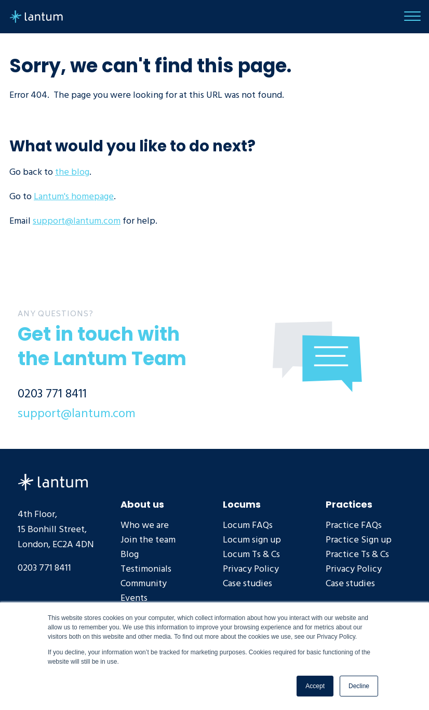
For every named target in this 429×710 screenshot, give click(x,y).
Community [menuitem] (143, 583)
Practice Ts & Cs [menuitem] (357, 554)
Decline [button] (358, 686)
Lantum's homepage (74, 196)
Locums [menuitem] (242, 504)
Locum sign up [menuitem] (252, 539)
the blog (72, 171)
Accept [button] (315, 686)
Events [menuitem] (134, 597)
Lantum (53, 482)
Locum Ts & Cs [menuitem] (251, 554)
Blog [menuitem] (129, 554)
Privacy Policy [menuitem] (251, 568)
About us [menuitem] (142, 504)
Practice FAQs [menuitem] (354, 525)
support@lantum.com (76, 220)
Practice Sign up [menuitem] (359, 539)
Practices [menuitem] (349, 504)
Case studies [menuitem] (247, 583)
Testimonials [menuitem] (145, 568)
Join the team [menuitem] (148, 539)
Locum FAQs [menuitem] (248, 525)
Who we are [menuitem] (144, 525)
